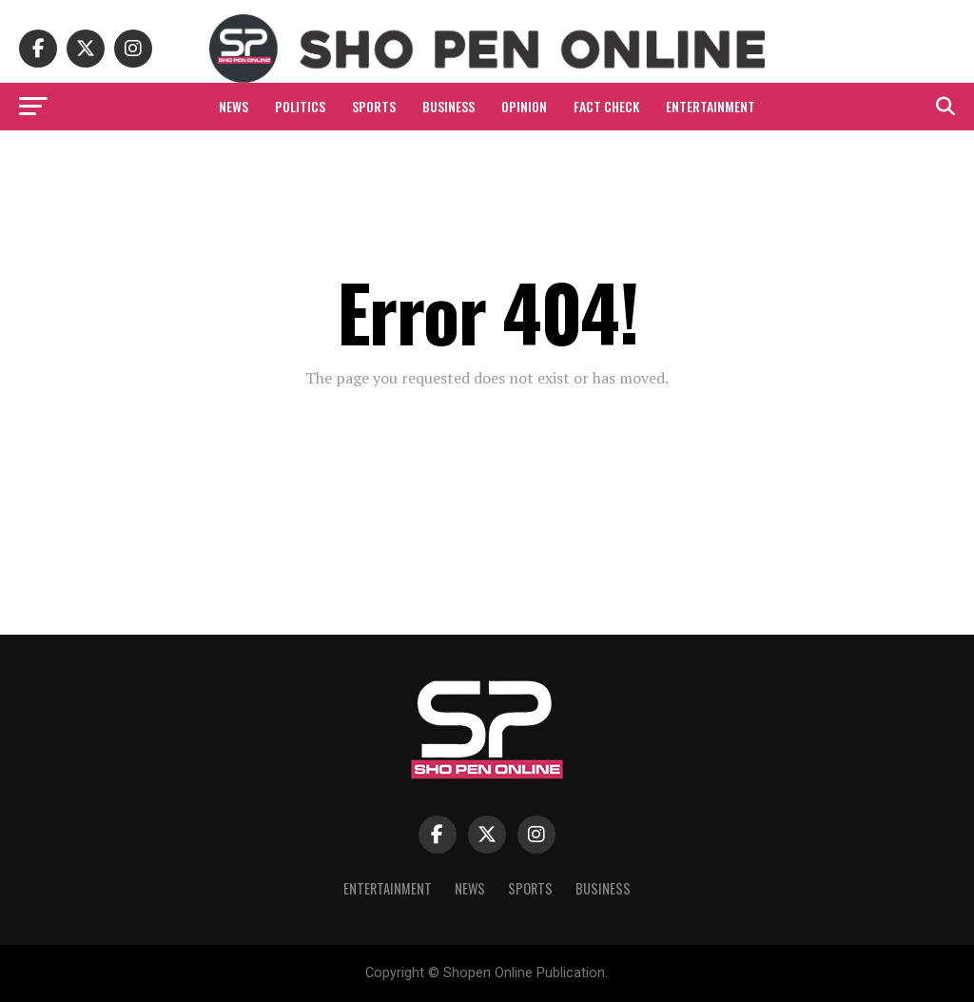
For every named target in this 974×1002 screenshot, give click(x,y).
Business (448, 106)
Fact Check (606, 106)
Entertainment (710, 106)
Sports (374, 106)
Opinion (524, 106)
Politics (300, 106)
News (233, 106)
